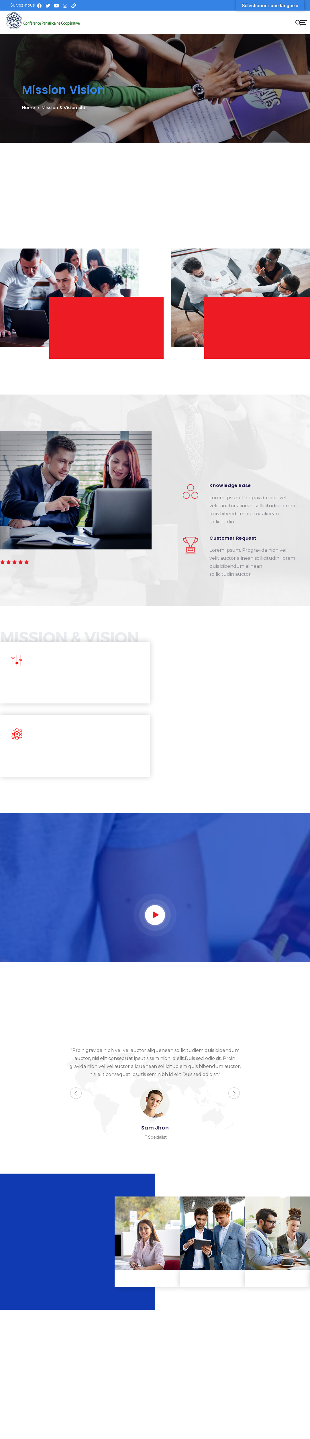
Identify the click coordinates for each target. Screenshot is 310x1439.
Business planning (277, 1278)
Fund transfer (212, 1278)
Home (28, 107)
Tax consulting (147, 1278)
